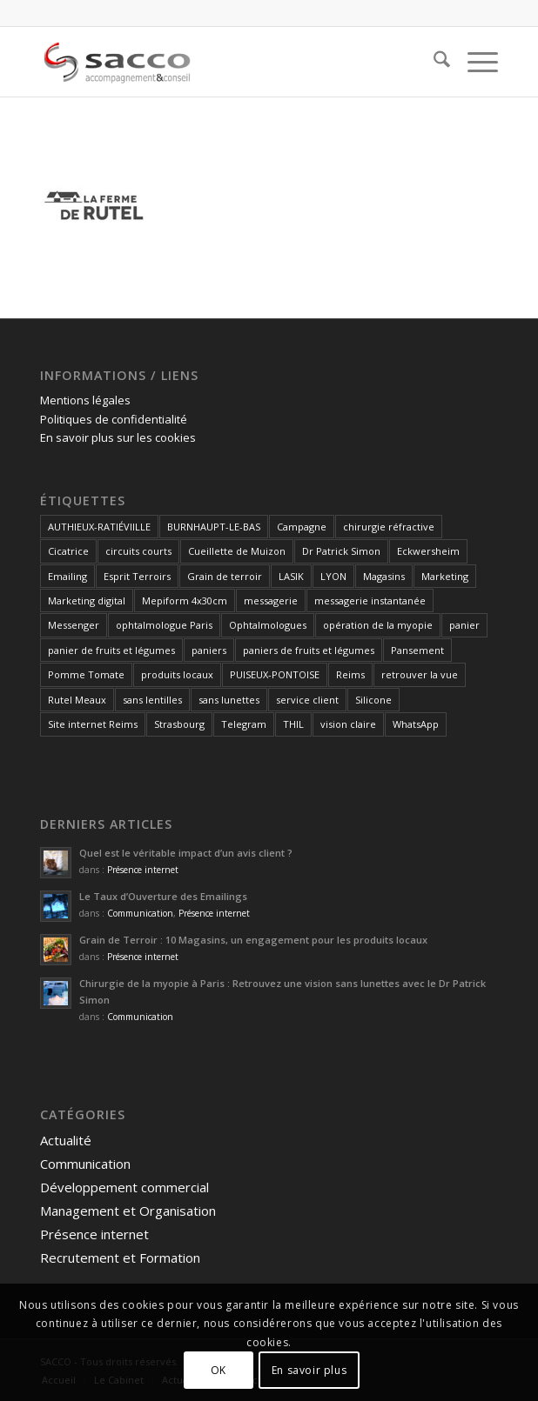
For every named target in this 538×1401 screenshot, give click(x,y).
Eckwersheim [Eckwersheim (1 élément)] (428, 550)
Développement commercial (124, 1187)
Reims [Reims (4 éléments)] (350, 674)
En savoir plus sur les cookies (118, 437)
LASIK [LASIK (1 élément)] (291, 576)
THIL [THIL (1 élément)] (293, 724)
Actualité (65, 1140)
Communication (140, 913)
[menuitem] (433, 62)
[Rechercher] (433, 62)
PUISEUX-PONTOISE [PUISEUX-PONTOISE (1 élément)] (274, 674)
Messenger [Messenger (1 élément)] (73, 624)
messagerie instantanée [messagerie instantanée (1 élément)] (370, 600)
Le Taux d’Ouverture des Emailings (163, 896)
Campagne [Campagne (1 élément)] (301, 526)
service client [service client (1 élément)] (307, 699)
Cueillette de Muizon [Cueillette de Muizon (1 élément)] (237, 550)
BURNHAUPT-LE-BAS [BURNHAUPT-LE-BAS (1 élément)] (213, 526)
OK (218, 1370)
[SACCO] (223, 62)
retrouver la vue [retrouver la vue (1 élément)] (419, 674)
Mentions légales (85, 400)
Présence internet (142, 870)
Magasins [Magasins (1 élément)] (384, 576)
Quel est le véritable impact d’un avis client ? (186, 852)
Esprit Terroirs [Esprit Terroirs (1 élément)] (137, 576)
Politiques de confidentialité (113, 419)
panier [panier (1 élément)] (464, 624)
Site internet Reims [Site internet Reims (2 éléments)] (93, 724)
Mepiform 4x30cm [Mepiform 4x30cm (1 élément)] (184, 600)
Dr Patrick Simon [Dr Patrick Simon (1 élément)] (341, 550)
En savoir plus (309, 1370)
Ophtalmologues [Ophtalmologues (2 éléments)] (267, 624)
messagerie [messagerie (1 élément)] (271, 600)
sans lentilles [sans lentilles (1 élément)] (152, 699)
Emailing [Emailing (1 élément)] (67, 576)
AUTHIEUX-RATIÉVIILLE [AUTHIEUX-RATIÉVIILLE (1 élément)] (99, 526)
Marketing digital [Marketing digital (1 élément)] (86, 600)
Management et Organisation (128, 1210)
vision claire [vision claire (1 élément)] (348, 724)
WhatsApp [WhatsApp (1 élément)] (416, 724)
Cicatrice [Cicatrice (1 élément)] (68, 550)
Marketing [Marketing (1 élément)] (444, 576)
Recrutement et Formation (120, 1257)
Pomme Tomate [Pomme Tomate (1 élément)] (86, 674)
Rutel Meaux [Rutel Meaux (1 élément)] (77, 699)
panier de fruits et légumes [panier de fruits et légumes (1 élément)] (111, 650)
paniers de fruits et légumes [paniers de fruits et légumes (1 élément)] (308, 650)
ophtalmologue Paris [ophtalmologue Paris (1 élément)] (164, 624)
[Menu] (474, 62)
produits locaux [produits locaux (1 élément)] (177, 674)
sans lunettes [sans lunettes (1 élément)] (228, 699)
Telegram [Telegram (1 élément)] (243, 724)
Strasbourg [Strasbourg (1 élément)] (179, 724)
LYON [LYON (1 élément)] (333, 576)
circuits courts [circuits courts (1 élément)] (138, 550)
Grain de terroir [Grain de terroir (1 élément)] (224, 576)
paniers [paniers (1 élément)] (209, 650)
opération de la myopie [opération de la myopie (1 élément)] (378, 624)
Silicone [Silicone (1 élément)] (373, 699)
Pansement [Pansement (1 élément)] (417, 650)
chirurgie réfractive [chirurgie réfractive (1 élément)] (388, 526)
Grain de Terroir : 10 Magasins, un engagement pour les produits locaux (253, 939)
